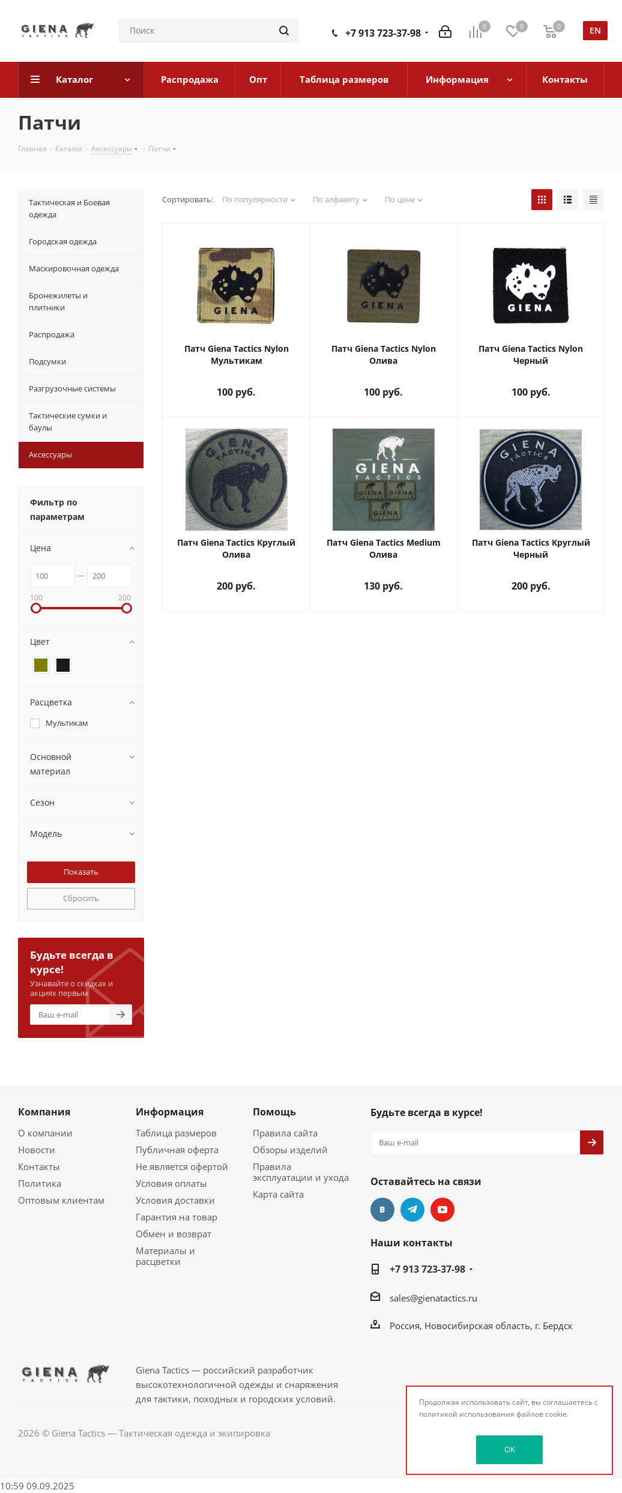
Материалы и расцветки (165, 1255)
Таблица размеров (176, 1133)
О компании (45, 1133)
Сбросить (81, 898)
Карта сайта (278, 1194)
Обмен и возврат (173, 1234)
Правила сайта (285, 1133)
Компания (44, 1111)
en (595, 30)
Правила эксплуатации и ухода (301, 1171)
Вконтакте (382, 1210)
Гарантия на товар (176, 1217)
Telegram (412, 1210)
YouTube (442, 1210)
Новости (36, 1150)
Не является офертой (182, 1166)
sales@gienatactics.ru (433, 1298)
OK (509, 1449)
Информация (170, 1111)
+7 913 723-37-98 (383, 33)
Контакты (39, 1166)
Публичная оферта (177, 1150)
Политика (39, 1183)
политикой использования (467, 1414)
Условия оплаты (171, 1183)
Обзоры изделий (290, 1150)
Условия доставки (175, 1200)
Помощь (274, 1111)
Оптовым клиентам (61, 1200)
